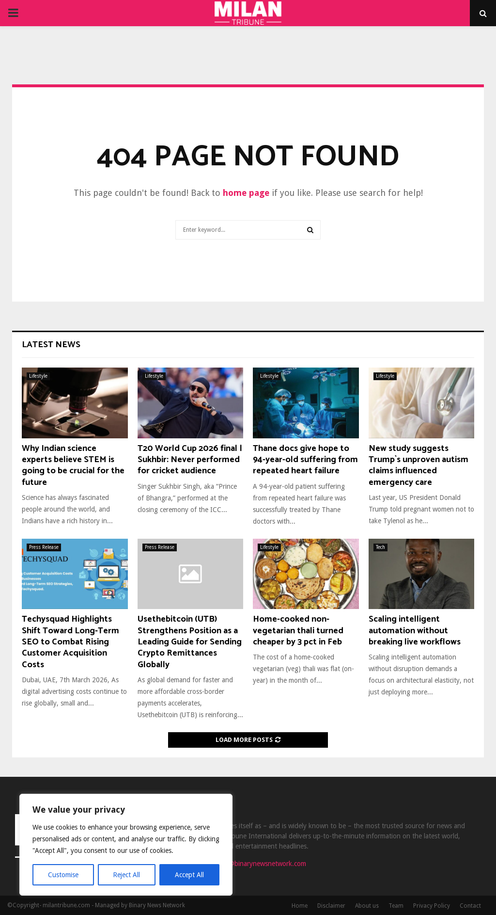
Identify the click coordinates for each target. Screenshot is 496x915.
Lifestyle (38, 376)
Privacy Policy (431, 905)
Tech (380, 547)
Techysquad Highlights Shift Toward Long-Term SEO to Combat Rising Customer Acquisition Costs (70, 642)
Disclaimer (331, 905)
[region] (125, 845)
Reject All (126, 875)
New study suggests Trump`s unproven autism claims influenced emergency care (418, 465)
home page (246, 193)
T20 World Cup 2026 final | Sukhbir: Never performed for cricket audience (190, 460)
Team (395, 905)
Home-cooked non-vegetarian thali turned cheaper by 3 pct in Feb (298, 630)
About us (367, 905)
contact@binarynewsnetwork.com (256, 863)
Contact (470, 905)
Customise (63, 875)
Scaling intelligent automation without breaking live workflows (415, 630)
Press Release (44, 547)
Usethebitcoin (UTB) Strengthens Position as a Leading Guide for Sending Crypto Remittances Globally (190, 642)
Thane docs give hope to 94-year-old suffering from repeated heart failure (305, 460)
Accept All (189, 875)
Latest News (51, 344)
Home (300, 905)
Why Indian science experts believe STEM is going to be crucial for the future (73, 465)
